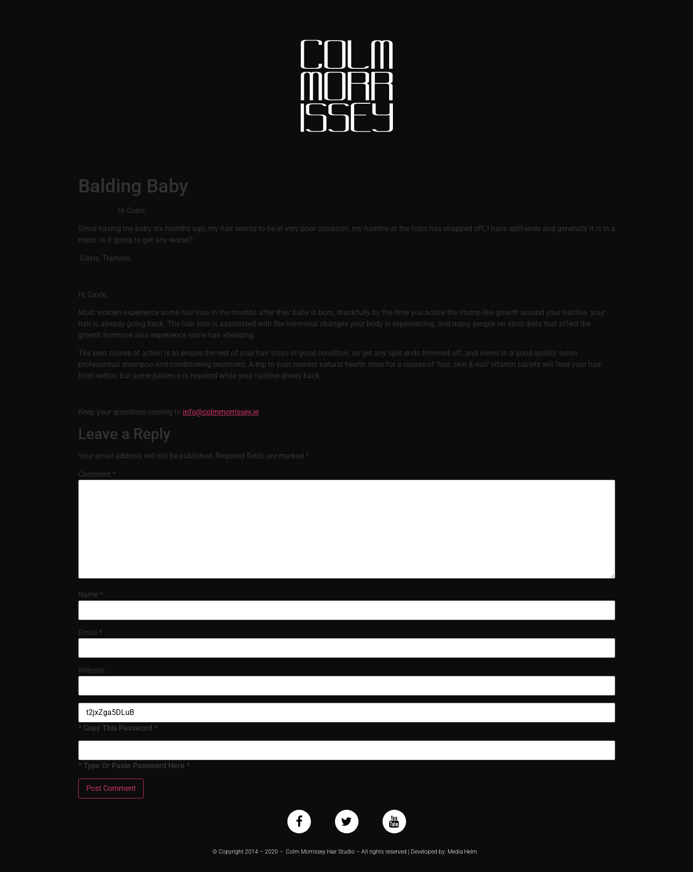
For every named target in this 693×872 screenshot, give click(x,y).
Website (91, 670)
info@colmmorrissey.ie (221, 411)
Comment (97, 474)
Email (90, 633)
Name (90, 594)
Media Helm (462, 851)
